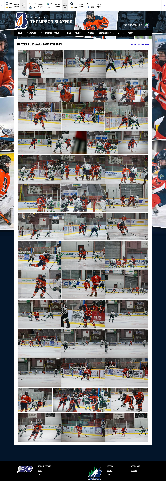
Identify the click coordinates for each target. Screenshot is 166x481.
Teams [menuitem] (79, 33)
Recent (134, 44)
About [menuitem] (132, 33)
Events (40, 474)
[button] (40, 64)
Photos (109, 471)
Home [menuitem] (20, 33)
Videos (109, 474)
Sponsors (134, 471)
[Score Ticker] (83, 5)
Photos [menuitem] (91, 33)
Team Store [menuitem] (32, 33)
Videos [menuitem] (121, 33)
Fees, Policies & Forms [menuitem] (51, 33)
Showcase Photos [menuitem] (107, 33)
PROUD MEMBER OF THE (136, 25)
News (40, 471)
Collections (143, 44)
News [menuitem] (69, 33)
